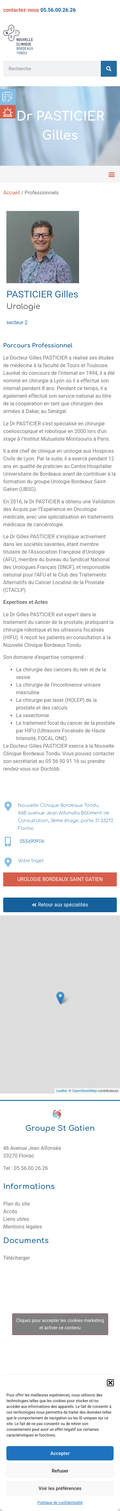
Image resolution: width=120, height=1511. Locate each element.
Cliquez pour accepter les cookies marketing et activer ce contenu (60, 1324)
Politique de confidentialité (60, 1503)
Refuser (60, 1471)
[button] (110, 1383)
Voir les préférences (60, 1488)
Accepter (59, 1453)
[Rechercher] (109, 69)
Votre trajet (31, 860)
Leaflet (61, 1091)
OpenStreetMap (84, 1091)
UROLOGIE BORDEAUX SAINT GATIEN (60, 879)
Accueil (11, 193)
